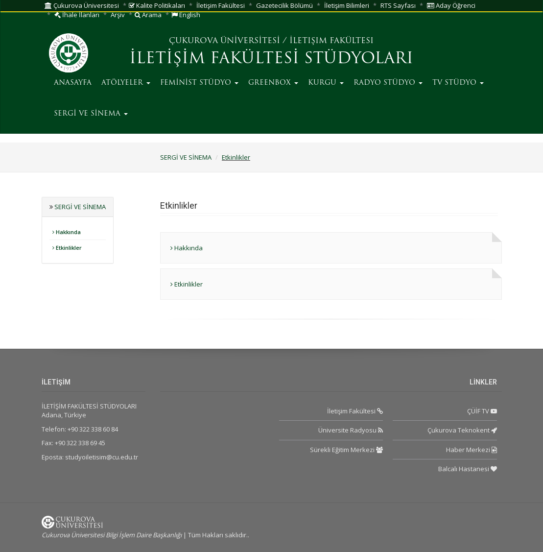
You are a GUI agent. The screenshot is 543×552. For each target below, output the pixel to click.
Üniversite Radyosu (350, 430)
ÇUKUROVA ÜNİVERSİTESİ (224, 41)
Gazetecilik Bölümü (284, 5)
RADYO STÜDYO (388, 83)
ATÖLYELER (125, 83)
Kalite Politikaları (157, 5)
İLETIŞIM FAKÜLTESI (331, 41)
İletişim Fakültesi (220, 5)
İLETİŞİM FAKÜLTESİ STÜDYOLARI (271, 59)
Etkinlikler (236, 157)
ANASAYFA (73, 83)
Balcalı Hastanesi (467, 468)
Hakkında (66, 232)
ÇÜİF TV (482, 411)
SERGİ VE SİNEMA (91, 114)
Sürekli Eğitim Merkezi (346, 449)
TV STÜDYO (458, 83)
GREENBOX (273, 83)
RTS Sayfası (398, 5)
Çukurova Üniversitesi (82, 5)
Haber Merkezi (471, 449)
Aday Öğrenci (451, 5)
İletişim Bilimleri (346, 5)
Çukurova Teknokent (462, 430)
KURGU (326, 83)
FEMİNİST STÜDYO (199, 83)
